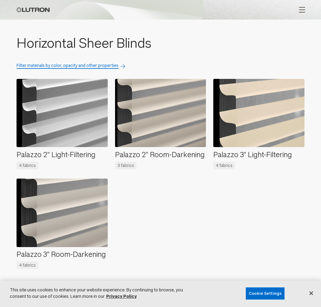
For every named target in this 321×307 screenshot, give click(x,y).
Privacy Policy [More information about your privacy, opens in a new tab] (121, 296)
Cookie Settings (265, 293)
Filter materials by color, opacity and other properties (67, 65)
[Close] (311, 293)
